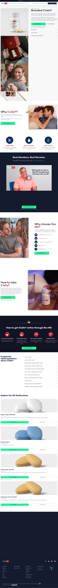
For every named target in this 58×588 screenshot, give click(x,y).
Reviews (38, 3)
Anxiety (27, 3)
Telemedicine (4, 577)
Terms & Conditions (9, 583)
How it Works (42, 3)
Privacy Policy (14, 583)
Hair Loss (27, 572)
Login (45, 3)
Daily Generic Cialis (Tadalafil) (9, 497)
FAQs (3, 572)
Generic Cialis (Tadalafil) (7, 469)
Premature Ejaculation (29, 574)
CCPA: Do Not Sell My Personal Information (25, 583)
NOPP (18, 583)
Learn (3, 574)
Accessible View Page (35, 583)
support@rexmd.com (40, 569)
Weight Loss (15, 3)
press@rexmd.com (17, 568)
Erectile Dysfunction (29, 568)
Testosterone (22, 3)
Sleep (18, 3)
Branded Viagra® (5, 442)
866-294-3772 (39, 568)
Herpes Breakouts (28, 577)
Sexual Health (10, 3)
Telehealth (4, 583)
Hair (25, 3)
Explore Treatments (52, 3)
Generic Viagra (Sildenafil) (8, 414)
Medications (34, 3)
